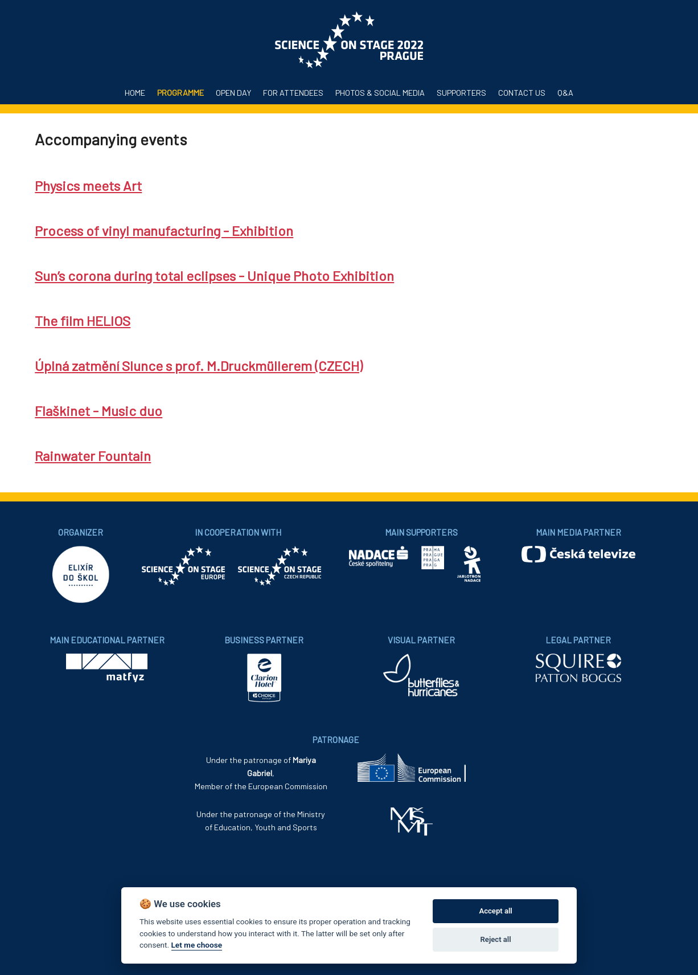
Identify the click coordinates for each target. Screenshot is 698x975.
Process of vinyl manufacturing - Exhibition (164, 230)
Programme (180, 92)
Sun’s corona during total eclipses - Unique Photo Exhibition (214, 275)
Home (135, 92)
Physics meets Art (88, 185)
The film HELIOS (82, 320)
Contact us (521, 92)
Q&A (565, 92)
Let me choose (196, 944)
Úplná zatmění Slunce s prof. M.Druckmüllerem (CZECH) (199, 365)
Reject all (496, 939)
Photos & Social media (380, 92)
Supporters (461, 92)
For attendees (293, 92)
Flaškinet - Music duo (98, 410)
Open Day (233, 92)
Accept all (495, 911)
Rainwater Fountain (93, 455)
